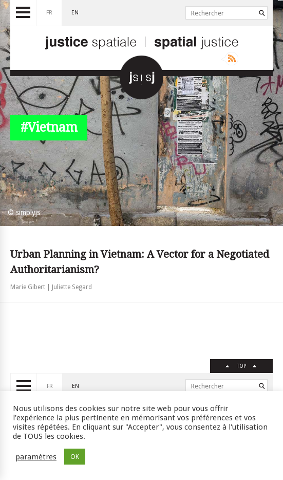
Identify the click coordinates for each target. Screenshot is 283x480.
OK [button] (74, 456)
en (75, 12)
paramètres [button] (35, 456)
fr (49, 12)
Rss (229, 58)
